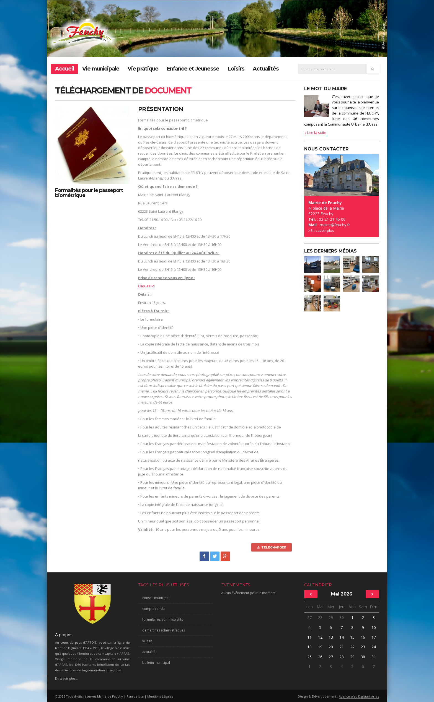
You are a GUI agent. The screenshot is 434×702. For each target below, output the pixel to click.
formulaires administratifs (162, 619)
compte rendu (153, 608)
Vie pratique (143, 69)
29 (331, 617)
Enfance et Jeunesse (193, 69)
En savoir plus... (66, 678)
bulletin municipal (156, 662)
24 (373, 646)
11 (309, 637)
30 (341, 617)
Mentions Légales (160, 696)
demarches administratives (163, 630)
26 (320, 656)
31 (373, 656)
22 (352, 646)
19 (320, 646)
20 (331, 646)
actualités (149, 651)
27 (309, 617)
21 (341, 646)
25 (309, 656)
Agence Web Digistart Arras (359, 696)
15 (352, 637)
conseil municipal (155, 598)
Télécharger (271, 547)
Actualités (266, 69)
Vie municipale (100, 69)
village (147, 641)
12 (320, 637)
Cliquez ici (146, 286)
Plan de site (135, 696)
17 (373, 637)
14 (341, 637)
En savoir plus (322, 230)
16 (363, 637)
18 (309, 646)
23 (363, 646)
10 (373, 627)
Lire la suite (315, 132)
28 (320, 617)
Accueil (64, 69)
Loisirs (236, 69)
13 (331, 637)
